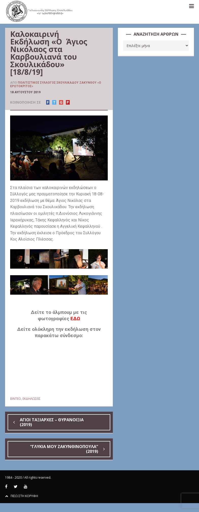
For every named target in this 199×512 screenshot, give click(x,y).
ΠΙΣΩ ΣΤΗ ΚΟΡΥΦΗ (21, 496)
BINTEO (15, 399)
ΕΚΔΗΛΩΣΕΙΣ (32, 399)
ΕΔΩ (75, 318)
